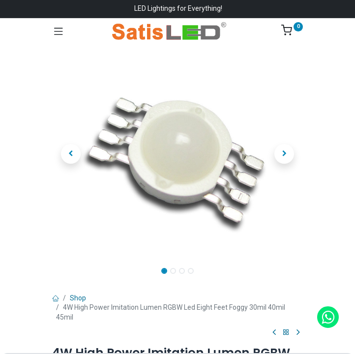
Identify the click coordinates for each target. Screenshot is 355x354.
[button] (71, 154)
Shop (78, 298)
